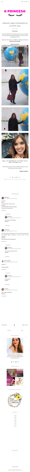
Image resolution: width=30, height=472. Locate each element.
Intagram (15, 206)
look (6, 179)
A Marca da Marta (5, 267)
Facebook (10, 206)
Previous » (25, 325)
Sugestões (23, 179)
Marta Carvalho (7, 260)
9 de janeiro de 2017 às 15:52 (10, 198)
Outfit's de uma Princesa (14, 179)
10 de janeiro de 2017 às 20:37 (14, 276)
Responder (4, 210)
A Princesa (10, 216)
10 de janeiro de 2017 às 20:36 (14, 248)
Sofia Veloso (6, 197)
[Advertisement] (15, 438)
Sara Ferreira (6, 229)
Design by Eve (19, 470)
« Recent (4, 325)
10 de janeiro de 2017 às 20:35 (14, 217)
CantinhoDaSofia (5, 206)
